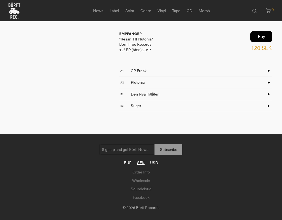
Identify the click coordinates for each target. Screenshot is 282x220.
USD (154, 163)
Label (114, 11)
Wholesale (141, 180)
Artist (129, 11)
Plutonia (132, 82)
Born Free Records (135, 44)
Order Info (141, 172)
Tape (176, 11)
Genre (145, 11)
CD (189, 11)
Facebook (141, 197)
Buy (261, 36)
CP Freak (133, 71)
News (98, 11)
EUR (128, 163)
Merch (204, 11)
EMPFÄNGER (130, 33)
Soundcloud (141, 189)
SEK (141, 163)
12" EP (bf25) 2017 (135, 50)
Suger (130, 106)
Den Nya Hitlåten (140, 94)
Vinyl (162, 11)
